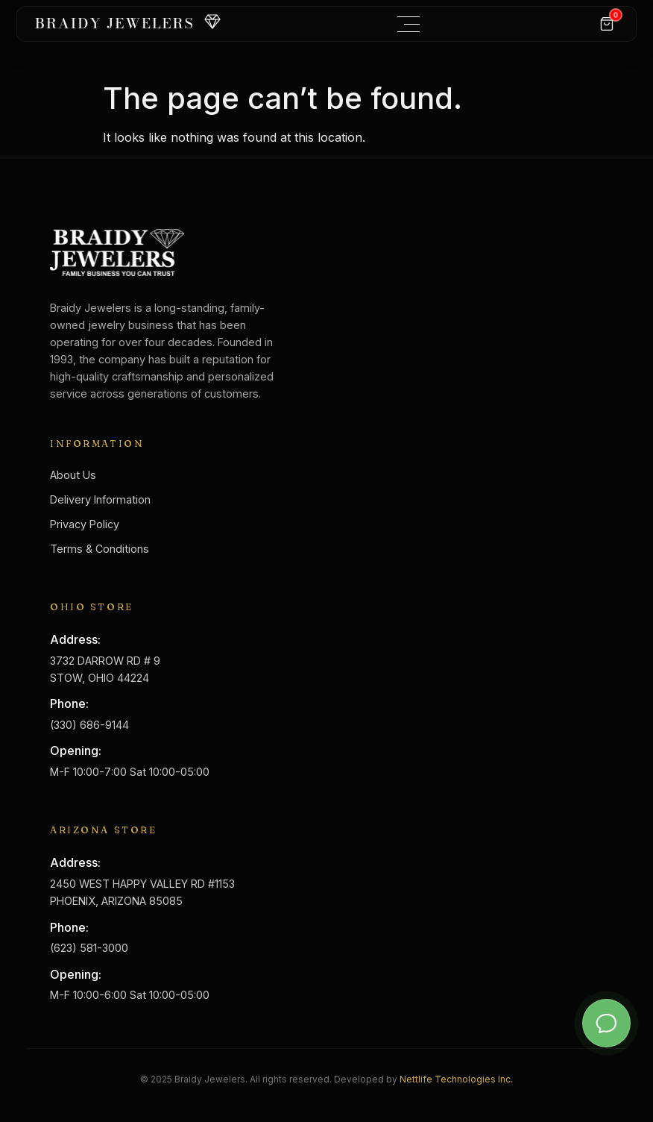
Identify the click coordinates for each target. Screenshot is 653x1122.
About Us (73, 474)
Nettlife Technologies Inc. (456, 1079)
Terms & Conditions (99, 548)
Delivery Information (100, 499)
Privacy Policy (84, 524)
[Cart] (607, 24)
